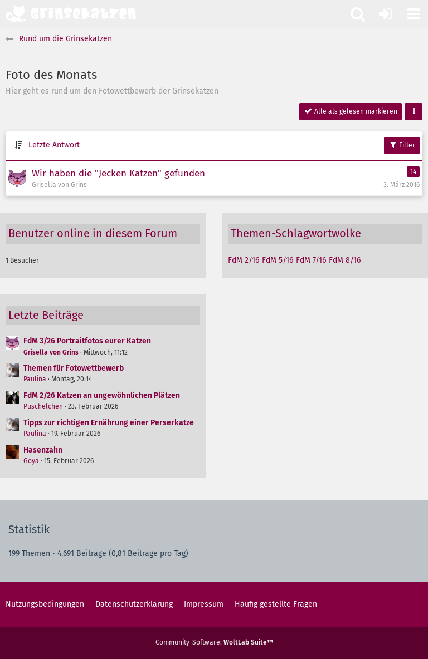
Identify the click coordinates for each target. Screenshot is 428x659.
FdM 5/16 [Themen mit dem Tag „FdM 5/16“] (277, 260)
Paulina (34, 379)
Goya (31, 461)
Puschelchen (43, 406)
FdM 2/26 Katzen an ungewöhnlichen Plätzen (101, 395)
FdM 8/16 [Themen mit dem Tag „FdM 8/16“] (345, 260)
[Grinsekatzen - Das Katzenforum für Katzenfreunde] (70, 13)
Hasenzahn (42, 450)
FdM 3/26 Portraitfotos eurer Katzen (87, 341)
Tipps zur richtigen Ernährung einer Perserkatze (108, 422)
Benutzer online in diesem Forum (92, 233)
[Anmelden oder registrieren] (385, 14)
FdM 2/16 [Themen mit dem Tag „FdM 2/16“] (243, 260)
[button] (413, 14)
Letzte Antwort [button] (54, 145)
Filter (401, 144)
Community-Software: (214, 642)
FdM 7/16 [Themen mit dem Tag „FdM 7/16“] (311, 260)
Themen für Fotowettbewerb (73, 368)
